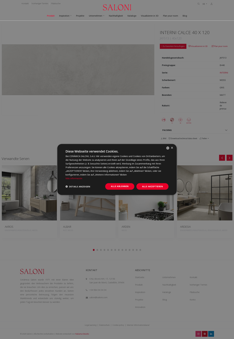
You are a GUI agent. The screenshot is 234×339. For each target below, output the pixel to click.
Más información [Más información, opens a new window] (74, 178)
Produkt (51, 15)
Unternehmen (95, 15)
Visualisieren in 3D (149, 15)
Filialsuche (56, 3)
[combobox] (167, 148)
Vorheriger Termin (40, 3)
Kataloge (131, 15)
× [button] (172, 148)
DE (204, 4)
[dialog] (117, 169)
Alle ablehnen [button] (119, 186)
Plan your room (170, 15)
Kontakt (25, 3)
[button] (78, 186)
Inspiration (64, 15)
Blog (185, 15)
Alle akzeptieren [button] (152, 186)
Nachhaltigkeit (116, 15)
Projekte (80, 15)
